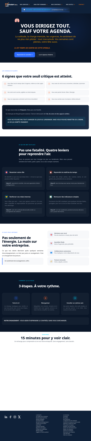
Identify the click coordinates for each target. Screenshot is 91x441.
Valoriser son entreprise (68, 430)
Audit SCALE (38, 425)
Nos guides (65, 417)
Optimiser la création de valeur (69, 423)
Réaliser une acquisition (68, 429)
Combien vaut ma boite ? (41, 423)
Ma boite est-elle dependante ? (42, 422)
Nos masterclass (66, 419)
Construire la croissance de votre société (71, 422)
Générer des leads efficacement (69, 427)
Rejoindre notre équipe (41, 427)
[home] (11, 4)
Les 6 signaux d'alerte (46, 55)
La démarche (38, 415)
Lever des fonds (66, 433)
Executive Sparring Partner (41, 417)
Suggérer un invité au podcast (42, 432)
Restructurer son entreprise (69, 432)
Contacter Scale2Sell (40, 426)
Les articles (65, 416)
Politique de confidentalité (41, 429)
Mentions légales (39, 430)
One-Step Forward (40, 420)
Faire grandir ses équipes (68, 425)
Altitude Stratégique (40, 419)
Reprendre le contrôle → (25, 55)
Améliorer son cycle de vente (69, 426)
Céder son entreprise (67, 435)
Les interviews (66, 415)
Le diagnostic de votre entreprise (70, 420)
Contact (81, 4)
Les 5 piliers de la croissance (42, 416)
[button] (25, 4)
